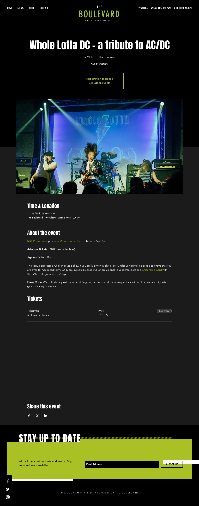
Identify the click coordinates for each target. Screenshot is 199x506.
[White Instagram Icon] (7, 497)
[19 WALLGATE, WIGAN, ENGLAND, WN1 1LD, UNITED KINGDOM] (159, 8)
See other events (99, 83)
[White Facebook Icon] (7, 481)
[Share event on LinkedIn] (45, 415)
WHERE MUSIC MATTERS (99, 20)
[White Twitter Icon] (7, 489)
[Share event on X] (37, 415)
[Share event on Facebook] (29, 415)
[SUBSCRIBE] (172, 464)
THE (99, 7)
